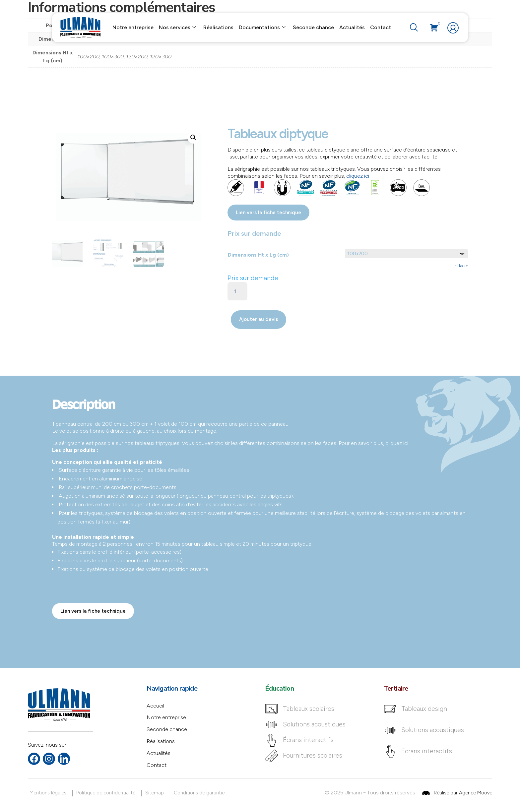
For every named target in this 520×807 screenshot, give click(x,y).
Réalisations (218, 27)
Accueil (155, 706)
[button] (193, 138)
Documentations (262, 27)
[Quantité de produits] (237, 291)
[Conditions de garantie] (200, 792)
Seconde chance (313, 27)
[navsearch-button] (413, 27)
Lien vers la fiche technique (268, 213)
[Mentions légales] (49, 792)
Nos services (177, 27)
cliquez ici (357, 176)
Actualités (352, 27)
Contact (380, 27)
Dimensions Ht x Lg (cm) (258, 255)
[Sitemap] (156, 792)
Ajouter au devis (258, 319)
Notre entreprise (133, 27)
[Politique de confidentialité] (107, 792)
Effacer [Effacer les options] (461, 265)
